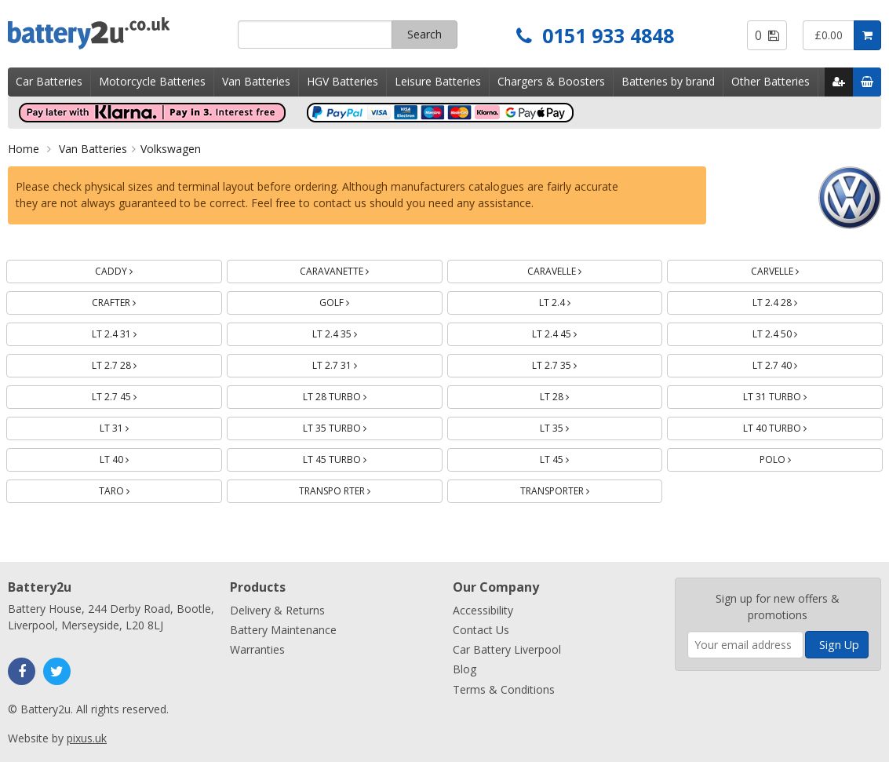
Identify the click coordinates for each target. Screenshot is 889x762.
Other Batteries (770, 81)
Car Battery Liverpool (507, 649)
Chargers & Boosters (551, 81)
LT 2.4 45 (573, 332)
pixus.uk (87, 738)
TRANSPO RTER (353, 488)
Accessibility (483, 610)
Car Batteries (49, 81)
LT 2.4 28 (793, 300)
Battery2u (117, 33)
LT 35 (573, 426)
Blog (464, 669)
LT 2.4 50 (793, 332)
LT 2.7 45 (132, 394)
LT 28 (573, 394)
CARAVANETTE (353, 269)
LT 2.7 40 (793, 363)
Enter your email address (687, 570)
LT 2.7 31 (353, 363)
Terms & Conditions (504, 689)
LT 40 (133, 457)
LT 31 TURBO (793, 394)
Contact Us (481, 629)
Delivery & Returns (277, 610)
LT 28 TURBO (353, 394)
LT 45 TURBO (353, 457)
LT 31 (133, 426)
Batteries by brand (668, 81)
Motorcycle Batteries (152, 81)
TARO (132, 488)
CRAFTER (132, 300)
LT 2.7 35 (573, 363)
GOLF (352, 300)
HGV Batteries (342, 81)
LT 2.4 (573, 300)
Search (424, 34)
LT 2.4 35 (353, 332)
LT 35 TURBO (353, 426)
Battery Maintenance (283, 629)
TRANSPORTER (573, 488)
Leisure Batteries (438, 81)
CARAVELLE (572, 269)
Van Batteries (256, 81)
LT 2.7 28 (132, 363)
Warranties (257, 649)
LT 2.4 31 (132, 332)
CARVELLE (793, 269)
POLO (794, 457)
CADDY (132, 269)
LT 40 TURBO (793, 426)
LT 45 (573, 457)
